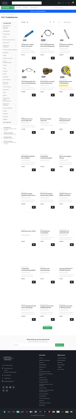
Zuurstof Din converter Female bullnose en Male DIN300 (47, 83)
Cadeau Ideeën (6, 34)
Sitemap (41, 369)
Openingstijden (42, 396)
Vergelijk (59, 367)
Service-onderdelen (7, 108)
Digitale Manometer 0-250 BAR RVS (65, 82)
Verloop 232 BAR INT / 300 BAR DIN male (66, 269)
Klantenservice (42, 367)
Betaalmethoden (43, 364)
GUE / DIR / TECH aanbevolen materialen (6, 27)
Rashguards (5, 52)
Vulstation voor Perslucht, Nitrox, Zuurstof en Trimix (46, 391)
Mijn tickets (60, 362)
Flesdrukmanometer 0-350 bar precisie (65, 306)
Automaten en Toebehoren (6, 46)
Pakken (4, 55)
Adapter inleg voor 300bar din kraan (65, 194)
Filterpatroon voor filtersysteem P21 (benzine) (65, 120)
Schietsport (5, 116)
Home (3, 14)
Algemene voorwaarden (44, 360)
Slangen (5, 111)
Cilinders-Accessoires (8, 58)
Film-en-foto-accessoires (6, 83)
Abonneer (59, 345)
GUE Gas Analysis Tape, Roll (45, 119)
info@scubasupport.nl (9, 381)
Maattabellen (42, 405)
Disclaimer (41, 362)
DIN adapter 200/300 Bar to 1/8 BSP (28, 157)
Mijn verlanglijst (61, 364)
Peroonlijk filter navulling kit (45, 232)
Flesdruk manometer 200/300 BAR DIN (47, 306)
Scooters (5, 65)
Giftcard (5, 37)
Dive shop (18, 7)
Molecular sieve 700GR (28, 231)
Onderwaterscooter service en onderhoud (46, 385)
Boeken (4, 74)
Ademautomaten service (44, 371)
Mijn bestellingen (61, 360)
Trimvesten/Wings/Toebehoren (10, 49)
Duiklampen (5, 76)
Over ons (41, 358)
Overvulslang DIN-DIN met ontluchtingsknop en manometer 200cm (28, 83)
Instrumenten (6, 42)
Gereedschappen (7, 86)
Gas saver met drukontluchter (45, 269)
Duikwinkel (41, 400)
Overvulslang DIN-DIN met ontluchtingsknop (47, 45)
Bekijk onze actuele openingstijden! (38, 11)
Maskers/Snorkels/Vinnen (9, 39)
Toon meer (47, 327)
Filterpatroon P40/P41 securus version (66, 45)
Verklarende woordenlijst (45, 403)
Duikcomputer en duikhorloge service (45, 374)
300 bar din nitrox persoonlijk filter (26, 119)
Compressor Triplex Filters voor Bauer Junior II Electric (27, 46)
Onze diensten (34, 7)
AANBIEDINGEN (6, 31)
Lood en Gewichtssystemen (7, 61)
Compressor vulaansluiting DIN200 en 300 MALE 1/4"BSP (28, 270)
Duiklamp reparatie (43, 379)
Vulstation (25, 7)
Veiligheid (5, 119)
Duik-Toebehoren (7, 79)
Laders (4, 92)
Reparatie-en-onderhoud (6, 104)
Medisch (5, 95)
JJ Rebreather (6, 89)
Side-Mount (5, 113)
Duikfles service (42, 377)
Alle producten (61, 369)
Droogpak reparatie (43, 382)
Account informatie (62, 358)
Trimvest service (42, 388)
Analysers (5, 71)
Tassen (4, 68)
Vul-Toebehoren (7, 122)
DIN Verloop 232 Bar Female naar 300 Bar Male (46, 195)
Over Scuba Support (43, 393)
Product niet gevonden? (44, 398)
